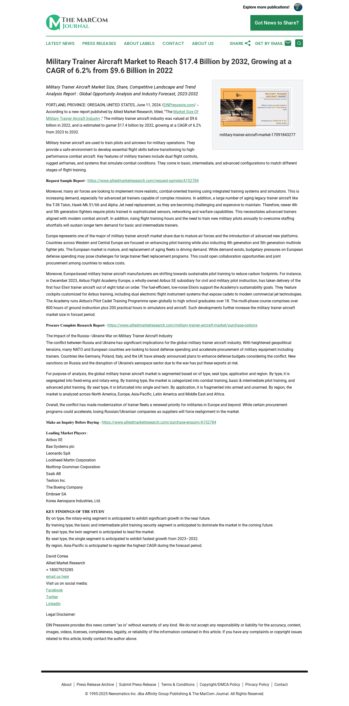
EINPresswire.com (178, 105)
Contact (173, 43)
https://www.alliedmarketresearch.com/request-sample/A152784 (143, 180)
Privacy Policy (257, 684)
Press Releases (99, 43)
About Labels (139, 43)
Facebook (54, 590)
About (66, 684)
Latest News (60, 43)
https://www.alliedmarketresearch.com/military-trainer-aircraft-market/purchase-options (182, 325)
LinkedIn (53, 603)
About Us (203, 43)
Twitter (52, 597)
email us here (57, 576)
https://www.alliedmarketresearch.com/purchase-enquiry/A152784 (159, 422)
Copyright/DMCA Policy (220, 684)
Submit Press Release (137, 684)
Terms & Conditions (178, 684)
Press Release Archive (95, 684)
